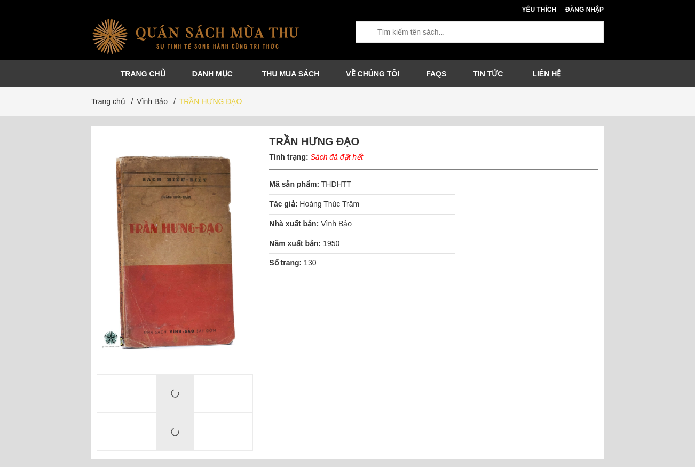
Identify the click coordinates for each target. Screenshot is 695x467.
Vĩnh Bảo (336, 223)
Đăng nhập (584, 9)
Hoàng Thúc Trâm (329, 204)
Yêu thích (539, 9)
